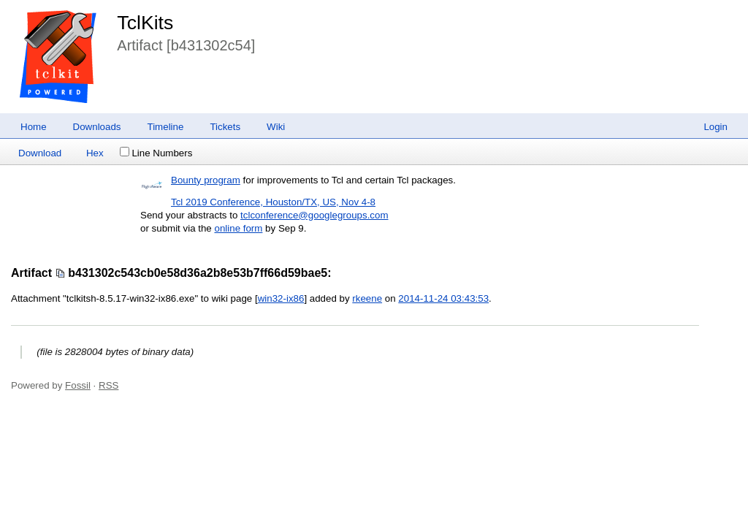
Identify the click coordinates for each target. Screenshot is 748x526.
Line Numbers (156, 153)
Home (33, 126)
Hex (95, 153)
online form (238, 228)
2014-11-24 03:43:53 (443, 298)
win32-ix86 (281, 298)
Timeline (166, 126)
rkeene (367, 298)
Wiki (276, 126)
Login (715, 126)
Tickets (225, 126)
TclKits (145, 23)
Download (39, 153)
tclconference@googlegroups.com (314, 215)
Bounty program (205, 180)
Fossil (78, 385)
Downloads (97, 126)
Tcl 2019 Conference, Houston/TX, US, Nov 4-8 (273, 202)
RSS (108, 385)
